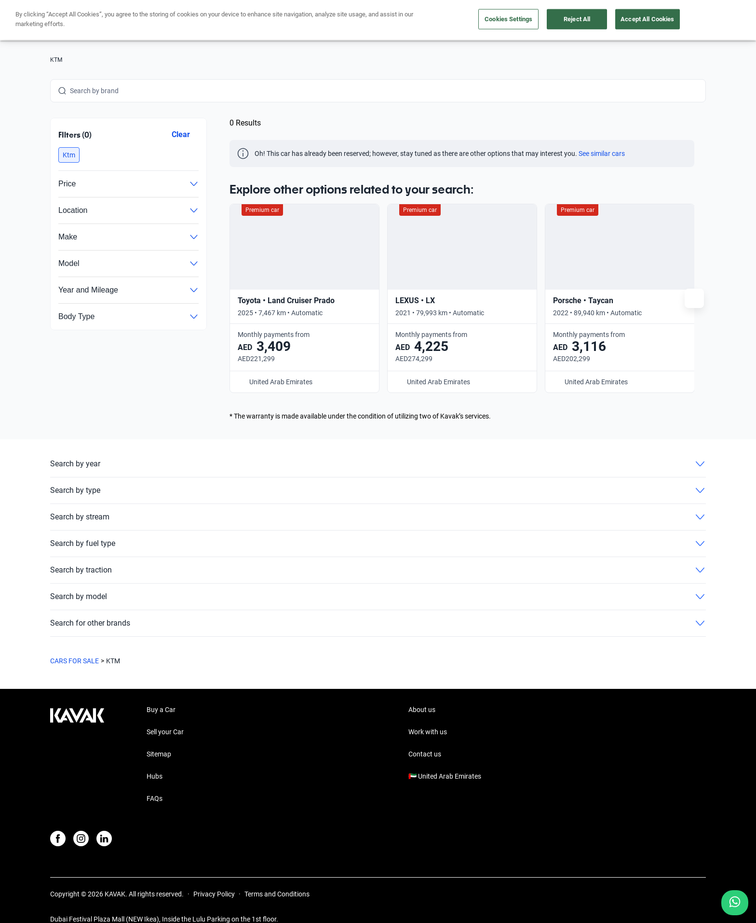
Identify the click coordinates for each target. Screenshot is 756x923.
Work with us (427, 715)
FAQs (154, 782)
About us (552, 20)
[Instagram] (81, 822)
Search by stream (378, 500)
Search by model (378, 580)
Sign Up (685, 20)
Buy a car (362, 20)
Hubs (154, 760)
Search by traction (378, 553)
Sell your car (414, 20)
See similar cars (602, 153)
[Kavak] (77, 20)
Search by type (378, 474)
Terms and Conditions (277, 877)
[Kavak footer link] (77, 738)
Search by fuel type (378, 527)
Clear (181, 134)
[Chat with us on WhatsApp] (735, 902)
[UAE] (588, 20)
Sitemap (159, 737)
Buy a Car (161, 693)
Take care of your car (486, 20)
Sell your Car (165, 715)
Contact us (424, 737)
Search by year (378, 447)
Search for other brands (378, 606)
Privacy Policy (214, 877)
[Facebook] (58, 822)
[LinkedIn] (104, 822)
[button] (69, 155)
